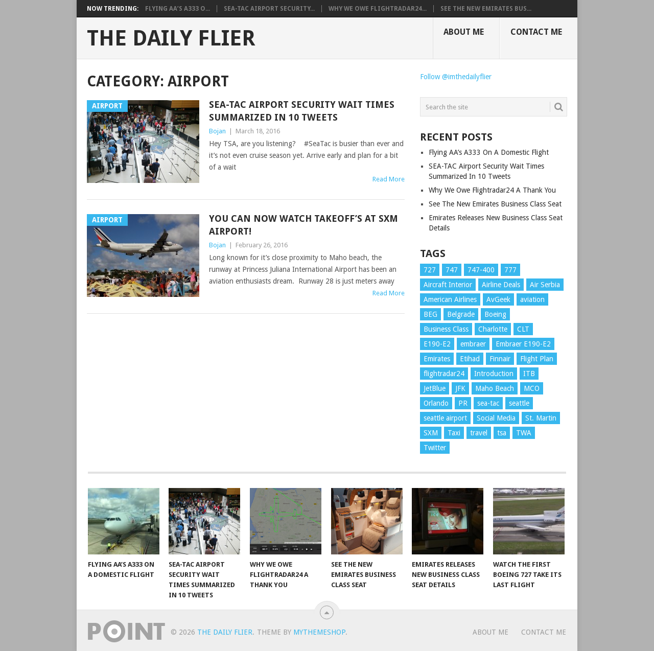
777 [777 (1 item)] (510, 270)
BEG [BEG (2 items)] (430, 314)
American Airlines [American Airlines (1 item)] (450, 299)
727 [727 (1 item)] (430, 270)
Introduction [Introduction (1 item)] (493, 373)
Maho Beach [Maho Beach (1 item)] (494, 388)
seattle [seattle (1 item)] (519, 403)
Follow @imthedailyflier (456, 77)
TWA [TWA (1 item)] (523, 433)
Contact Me (536, 32)
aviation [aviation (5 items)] (532, 299)
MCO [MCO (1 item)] (532, 388)
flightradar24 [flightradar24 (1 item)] (444, 373)
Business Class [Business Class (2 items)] (446, 329)
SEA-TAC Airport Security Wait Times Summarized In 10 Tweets (301, 111)
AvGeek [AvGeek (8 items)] (498, 299)
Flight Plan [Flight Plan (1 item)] (536, 359)
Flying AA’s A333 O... (177, 8)
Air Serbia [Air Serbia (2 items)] (545, 285)
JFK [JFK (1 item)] (460, 388)
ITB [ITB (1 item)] (529, 373)
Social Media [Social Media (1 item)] (496, 418)
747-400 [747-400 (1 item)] (481, 270)
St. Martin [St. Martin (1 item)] (540, 418)
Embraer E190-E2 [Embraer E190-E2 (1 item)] (523, 344)
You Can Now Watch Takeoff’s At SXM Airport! (303, 225)
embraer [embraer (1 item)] (473, 344)
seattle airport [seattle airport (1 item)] (445, 418)
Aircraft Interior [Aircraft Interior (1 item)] (448, 285)
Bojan (217, 131)
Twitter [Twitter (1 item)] (435, 448)
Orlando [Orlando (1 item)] (436, 403)
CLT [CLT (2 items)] (523, 329)
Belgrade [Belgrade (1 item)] (461, 314)
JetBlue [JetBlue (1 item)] (435, 388)
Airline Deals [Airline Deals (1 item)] (501, 285)
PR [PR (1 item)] (463, 403)
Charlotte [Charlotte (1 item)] (492, 329)
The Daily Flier (171, 38)
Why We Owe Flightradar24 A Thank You (492, 190)
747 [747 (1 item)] (452, 270)
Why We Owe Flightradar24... (378, 8)
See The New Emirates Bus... (485, 8)
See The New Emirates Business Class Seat (495, 204)
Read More (388, 179)
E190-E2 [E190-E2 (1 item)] (437, 344)
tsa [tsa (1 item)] (501, 433)
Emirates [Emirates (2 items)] (437, 359)
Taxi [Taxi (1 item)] (454, 433)
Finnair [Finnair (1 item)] (499, 359)
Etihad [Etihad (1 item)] (470, 359)
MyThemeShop (319, 632)
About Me (463, 32)
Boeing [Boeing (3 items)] (495, 314)
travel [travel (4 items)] (478, 433)
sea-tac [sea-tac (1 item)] (488, 403)
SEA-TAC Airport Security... (269, 8)
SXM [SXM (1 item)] (431, 433)
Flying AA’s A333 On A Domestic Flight (489, 152)
